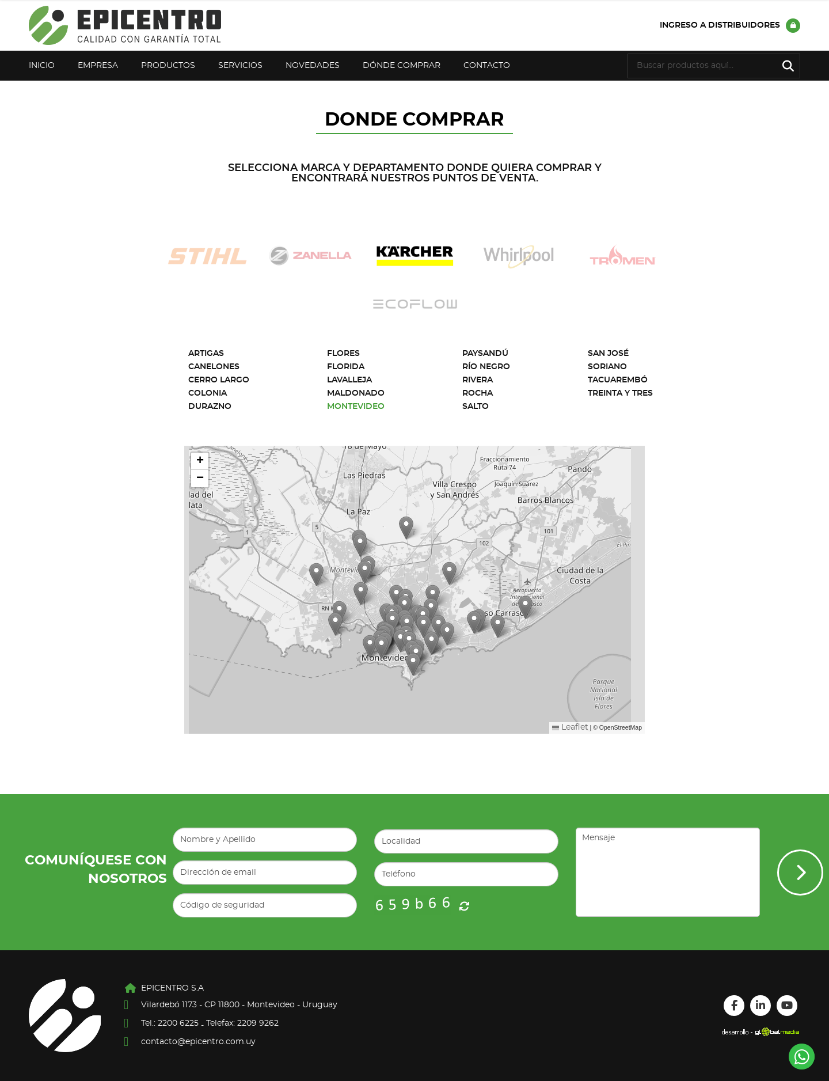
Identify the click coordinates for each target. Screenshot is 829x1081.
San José (608, 354)
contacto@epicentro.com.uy (198, 1042)
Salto (475, 407)
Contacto (486, 66)
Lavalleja (349, 380)
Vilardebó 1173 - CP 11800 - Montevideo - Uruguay (239, 1005)
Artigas (206, 354)
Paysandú (485, 354)
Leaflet (570, 727)
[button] (381, 647)
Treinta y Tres (620, 393)
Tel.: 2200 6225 (170, 1023)
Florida (345, 367)
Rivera (477, 380)
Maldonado (356, 393)
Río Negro (486, 367)
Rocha (477, 393)
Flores (343, 354)
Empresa (98, 66)
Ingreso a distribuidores (730, 25)
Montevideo (356, 407)
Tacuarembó (618, 380)
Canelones (213, 367)
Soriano (607, 367)
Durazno (209, 407)
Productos (168, 66)
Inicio (42, 66)
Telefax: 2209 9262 (242, 1023)
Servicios (240, 66)
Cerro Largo (218, 380)
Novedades (313, 66)
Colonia (207, 393)
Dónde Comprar (401, 66)
